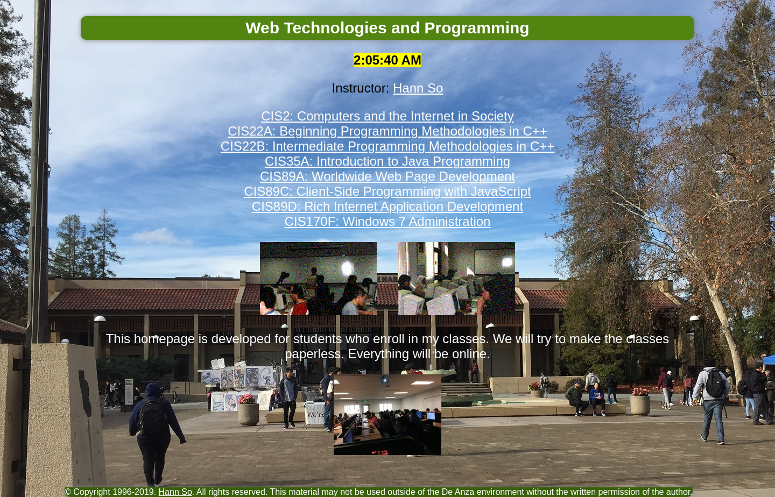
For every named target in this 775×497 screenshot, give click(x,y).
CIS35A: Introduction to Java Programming (387, 161)
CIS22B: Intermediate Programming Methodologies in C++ (387, 146)
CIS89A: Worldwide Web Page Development (387, 176)
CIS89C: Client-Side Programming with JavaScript (387, 191)
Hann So (418, 88)
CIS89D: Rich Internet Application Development (387, 206)
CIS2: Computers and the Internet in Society (387, 116)
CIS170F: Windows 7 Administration (388, 221)
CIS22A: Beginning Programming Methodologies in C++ (387, 131)
